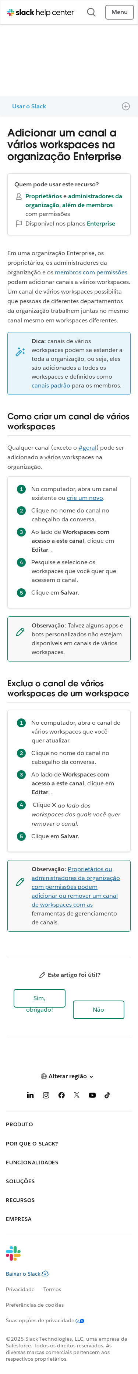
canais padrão (51, 385)
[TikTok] (108, 1096)
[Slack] (63, 1258)
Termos (52, 1289)
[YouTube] (92, 1096)
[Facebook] (61, 1096)
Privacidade (20, 1289)
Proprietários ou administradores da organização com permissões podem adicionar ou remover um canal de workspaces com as (76, 886)
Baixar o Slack (27, 1273)
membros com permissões (91, 272)
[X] (77, 1096)
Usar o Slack (29, 106)
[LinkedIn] (30, 1096)
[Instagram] (46, 1096)
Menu (120, 12)
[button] (40, 998)
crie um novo (85, 498)
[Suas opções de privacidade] (49, 1320)
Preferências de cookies (35, 1305)
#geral (87, 447)
